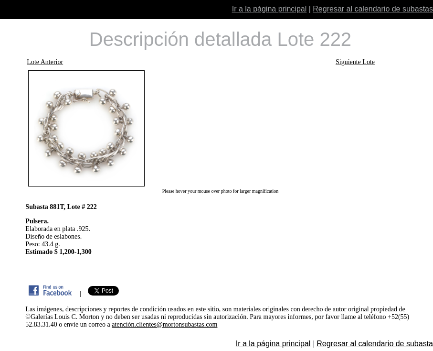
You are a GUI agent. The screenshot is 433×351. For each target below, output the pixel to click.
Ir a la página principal (269, 9)
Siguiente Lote (355, 62)
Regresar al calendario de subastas (373, 9)
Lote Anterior (45, 62)
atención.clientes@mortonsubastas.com (164, 324)
